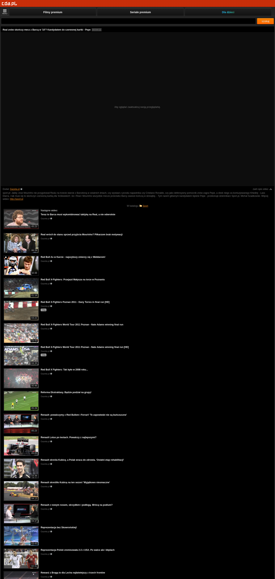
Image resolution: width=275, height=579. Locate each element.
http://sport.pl (16, 199)
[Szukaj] (128, 21)
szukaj (265, 21)
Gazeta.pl (15, 189)
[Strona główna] (9, 3)
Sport (145, 206)
